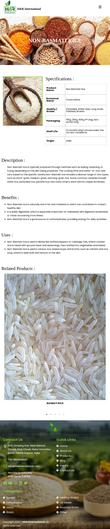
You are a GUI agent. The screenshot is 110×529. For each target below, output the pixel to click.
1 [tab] (46, 414)
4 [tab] (59, 414)
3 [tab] (55, 414)
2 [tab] (50, 414)
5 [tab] (63, 414)
